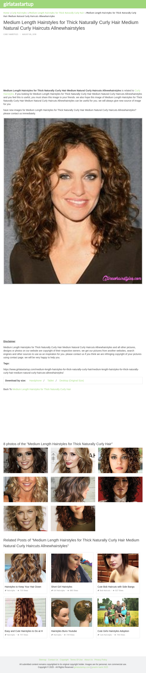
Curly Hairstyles (10, 34)
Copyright (64, 660)
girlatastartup (18, 4)
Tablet (50, 380)
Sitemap (42, 660)
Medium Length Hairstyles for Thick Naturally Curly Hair (41, 389)
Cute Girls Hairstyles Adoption (113, 631)
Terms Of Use (76, 660)
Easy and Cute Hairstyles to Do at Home (26, 631)
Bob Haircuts (104, 590)
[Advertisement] (73, 62)
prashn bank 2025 (100, 667)
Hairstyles (10, 590)
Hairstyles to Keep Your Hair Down (23, 586)
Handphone (35, 380)
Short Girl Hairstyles (61, 586)
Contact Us (53, 660)
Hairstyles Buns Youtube (64, 631)
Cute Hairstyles (105, 635)
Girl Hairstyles (58, 590)
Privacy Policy (100, 660)
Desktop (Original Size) (72, 380)
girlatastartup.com (82, 667)
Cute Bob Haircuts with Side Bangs (116, 586)
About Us (88, 660)
